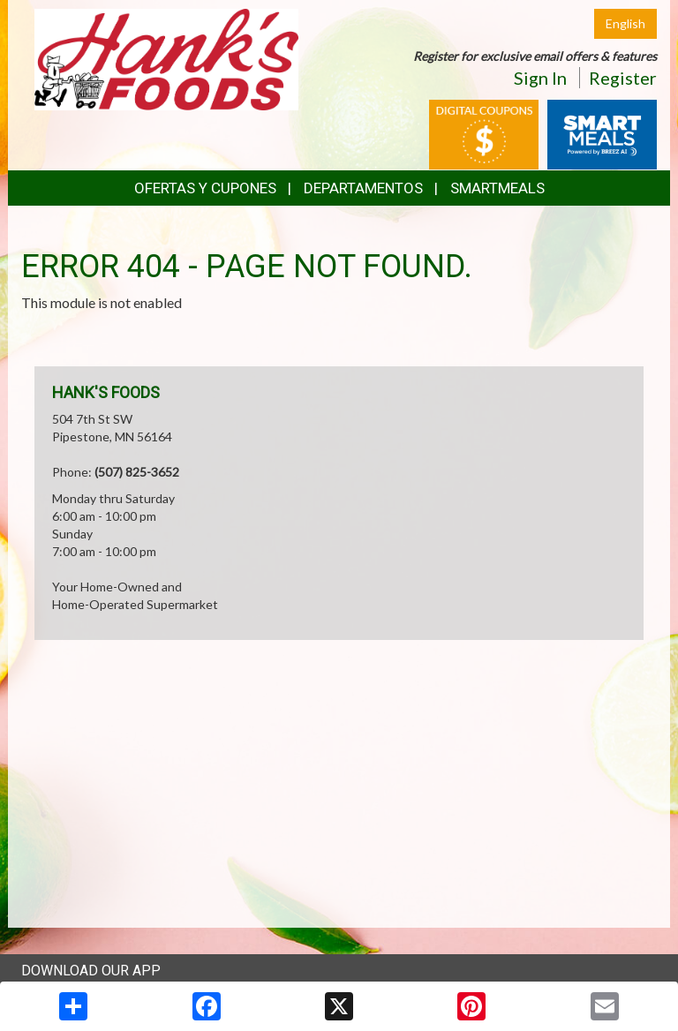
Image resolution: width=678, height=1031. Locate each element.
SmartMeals (497, 188)
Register (623, 77)
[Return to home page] (166, 57)
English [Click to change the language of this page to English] (625, 23)
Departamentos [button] (363, 188)
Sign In (540, 77)
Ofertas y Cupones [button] (205, 188)
